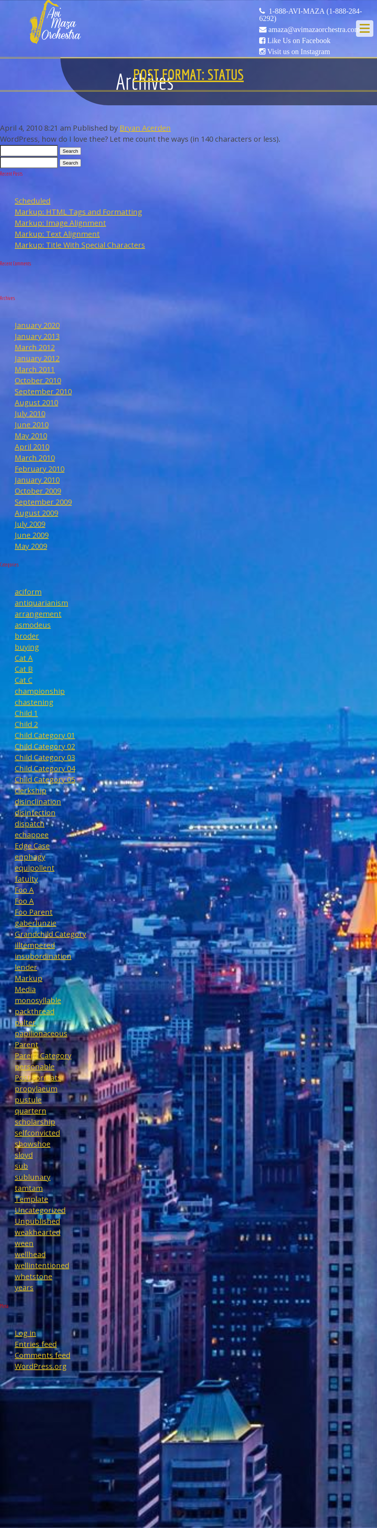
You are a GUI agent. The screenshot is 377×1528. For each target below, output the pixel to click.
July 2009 (30, 524)
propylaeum (36, 1089)
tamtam (29, 1188)
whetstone (33, 1276)
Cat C (23, 680)
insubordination (43, 956)
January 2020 (37, 325)
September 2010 (43, 391)
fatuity (26, 879)
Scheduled (32, 201)
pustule (28, 1100)
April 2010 (32, 447)
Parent (26, 1044)
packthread (34, 1011)
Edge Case (32, 846)
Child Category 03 (45, 757)
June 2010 (32, 425)
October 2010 (38, 380)
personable (34, 1067)
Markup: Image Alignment (60, 223)
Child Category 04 (45, 768)
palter (25, 1022)
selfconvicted (37, 1133)
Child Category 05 (45, 779)
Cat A (24, 658)
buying (27, 647)
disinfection (35, 813)
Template (31, 1199)
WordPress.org (41, 1366)
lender (26, 967)
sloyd (24, 1155)
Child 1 (26, 713)
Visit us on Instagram (298, 51)
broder (27, 636)
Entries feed (36, 1344)
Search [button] (70, 151)
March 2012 (35, 347)
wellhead (30, 1254)
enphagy (30, 857)
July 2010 (30, 414)
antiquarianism (41, 603)
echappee (32, 835)
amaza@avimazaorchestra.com (314, 29)
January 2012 (37, 358)
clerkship (30, 790)
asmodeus (33, 625)
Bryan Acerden (145, 128)
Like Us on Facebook (299, 40)
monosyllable (38, 1000)
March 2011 (35, 369)
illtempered (35, 945)
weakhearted (37, 1232)
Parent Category (43, 1056)
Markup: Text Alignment (57, 234)
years (24, 1287)
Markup (28, 978)
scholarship (35, 1122)
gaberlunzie (35, 923)
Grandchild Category (50, 934)
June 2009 (32, 535)
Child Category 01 (45, 735)
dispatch (30, 824)
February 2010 (39, 469)
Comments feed (42, 1355)
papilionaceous (41, 1033)
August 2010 (36, 402)
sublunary (32, 1177)
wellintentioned (42, 1265)
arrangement (38, 614)
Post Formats (38, 1078)
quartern (30, 1111)
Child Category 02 (45, 746)
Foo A (24, 890)
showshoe (32, 1144)
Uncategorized (40, 1210)
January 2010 (37, 480)
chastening (34, 702)
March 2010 (35, 458)
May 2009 (31, 546)
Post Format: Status (188, 74)
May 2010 (31, 436)
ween (24, 1243)
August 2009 (36, 513)
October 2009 (38, 491)
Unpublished (37, 1221)
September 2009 (43, 502)
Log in (25, 1333)
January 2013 (37, 336)
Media (25, 989)
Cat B (24, 669)
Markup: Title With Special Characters (80, 245)
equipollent (34, 868)
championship (40, 691)
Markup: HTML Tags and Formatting (78, 212)
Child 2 (26, 724)
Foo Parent (34, 912)
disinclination (38, 802)
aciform (28, 592)
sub (21, 1166)
